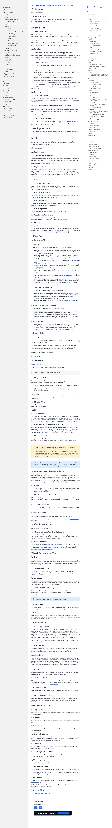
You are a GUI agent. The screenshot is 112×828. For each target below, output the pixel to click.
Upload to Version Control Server (42, 793)
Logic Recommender (39, 295)
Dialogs (92, 133)
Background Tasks (95, 109)
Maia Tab (90, 61)
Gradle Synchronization (98, 51)
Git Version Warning (97, 107)
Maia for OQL (39, 267)
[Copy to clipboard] (79, 371)
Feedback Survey (54, 684)
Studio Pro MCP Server (65, 324)
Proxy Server (93, 139)
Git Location (95, 92)
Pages (91, 72)
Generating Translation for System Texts (43, 774)
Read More (92, 169)
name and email (46, 432)
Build (91, 47)
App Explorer (93, 152)
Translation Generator (64, 282)
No (40, 808)
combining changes (39, 498)
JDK (91, 40)
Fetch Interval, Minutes (98, 115)
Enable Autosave (94, 18)
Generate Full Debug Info (98, 49)
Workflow (92, 168)
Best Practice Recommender (67, 311)
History (94, 86)
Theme (92, 123)
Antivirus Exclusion (71, 692)
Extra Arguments (96, 55)
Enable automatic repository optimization (58, 544)
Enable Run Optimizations (98, 43)
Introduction (91, 14)
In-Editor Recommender (96, 64)
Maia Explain (59, 257)
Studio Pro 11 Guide (40, 5)
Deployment (93, 42)
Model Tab (91, 70)
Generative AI (93, 63)
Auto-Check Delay (96, 29)
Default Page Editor (95, 125)
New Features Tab (93, 150)
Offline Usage (36, 197)
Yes (36, 808)
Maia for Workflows (68, 275)
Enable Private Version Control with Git (100, 94)
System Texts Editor (95, 166)
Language (92, 127)
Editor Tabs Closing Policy (96, 129)
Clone (93, 102)
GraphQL (92, 160)
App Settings (66, 121)
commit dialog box (36, 364)
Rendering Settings (95, 137)
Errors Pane (93, 156)
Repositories (95, 59)
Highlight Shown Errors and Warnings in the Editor (98, 31)
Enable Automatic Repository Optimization (98, 117)
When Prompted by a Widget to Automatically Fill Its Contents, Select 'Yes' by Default (99, 75)
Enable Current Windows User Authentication (98, 99)
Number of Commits (97, 120)
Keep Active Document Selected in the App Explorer (99, 22)
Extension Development (96, 148)
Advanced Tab (92, 135)
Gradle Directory (96, 53)
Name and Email (96, 97)
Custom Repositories (47, 219)
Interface (92, 20)
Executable (95, 82)
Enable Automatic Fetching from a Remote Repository (99, 112)
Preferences (88, 12)
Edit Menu (62, 5)
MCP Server (93, 68)
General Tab (91, 16)
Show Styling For (96, 25)
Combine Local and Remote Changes (98, 105)
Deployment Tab (92, 38)
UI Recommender (71, 300)
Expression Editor (94, 158)
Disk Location (93, 34)
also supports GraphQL (49, 748)
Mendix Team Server (73, 427)
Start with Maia (37, 253)
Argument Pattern (96, 84)
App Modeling (50, 5)
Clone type (38, 488)
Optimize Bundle (96, 45)
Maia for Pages (65, 270)
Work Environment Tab (94, 122)
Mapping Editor (94, 164)
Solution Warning (96, 88)
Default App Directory (97, 36)
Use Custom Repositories (98, 57)
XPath (91, 143)
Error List (92, 27)
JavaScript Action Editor (96, 162)
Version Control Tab (93, 79)
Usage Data (93, 141)
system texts (42, 282)
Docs (32, 5)
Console (92, 154)
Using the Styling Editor (64, 87)
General (92, 80)
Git (91, 90)
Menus (57, 5)
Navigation (93, 131)
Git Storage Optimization (46, 549)
